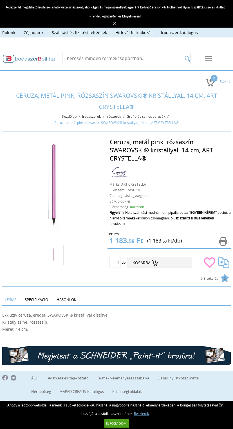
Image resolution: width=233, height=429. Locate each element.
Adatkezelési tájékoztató (68, 378)
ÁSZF (35, 378)
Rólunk (8, 32)
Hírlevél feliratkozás (134, 32)
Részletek (141, 413)
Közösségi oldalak (127, 391)
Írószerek (113, 116)
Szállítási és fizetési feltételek (79, 32)
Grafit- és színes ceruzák (146, 116)
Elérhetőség (41, 391)
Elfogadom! (116, 423)
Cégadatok (33, 32)
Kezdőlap (69, 116)
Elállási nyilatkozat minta (178, 378)
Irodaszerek (91, 116)
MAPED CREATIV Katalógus (81, 391)
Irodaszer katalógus (179, 32)
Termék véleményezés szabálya (123, 378)
